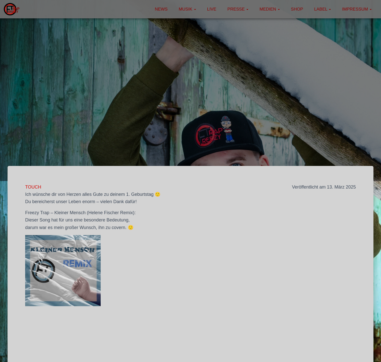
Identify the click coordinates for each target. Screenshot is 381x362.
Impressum (357, 9)
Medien (269, 9)
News (161, 9)
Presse (238, 9)
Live (211, 9)
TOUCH (33, 187)
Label (322, 9)
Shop (297, 9)
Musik (187, 9)
